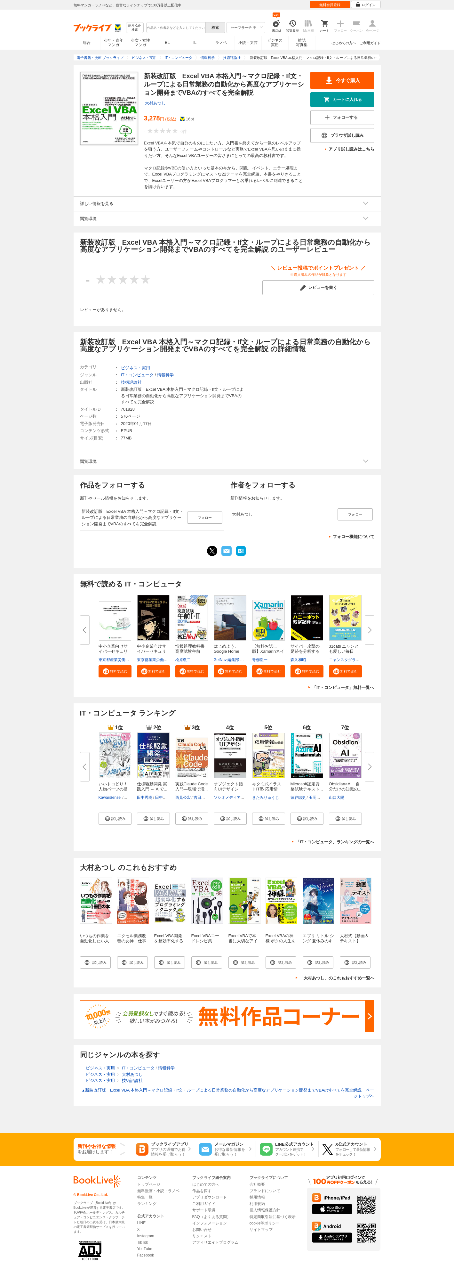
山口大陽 (336, 797)
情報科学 (165, 374)
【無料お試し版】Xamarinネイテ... (268, 651)
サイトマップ (261, 1229)
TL (194, 42)
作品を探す (201, 1191)
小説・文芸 (248, 42)
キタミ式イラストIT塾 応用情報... (266, 789)
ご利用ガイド (370, 43)
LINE (141, 1223)
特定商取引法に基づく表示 (273, 1217)
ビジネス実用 (275, 42)
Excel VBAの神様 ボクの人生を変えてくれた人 (281, 940)
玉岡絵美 (316, 797)
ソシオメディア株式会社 (235, 797)
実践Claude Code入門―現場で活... (191, 786)
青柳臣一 (259, 660)
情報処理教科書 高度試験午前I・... (189, 651)
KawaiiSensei (110, 797)
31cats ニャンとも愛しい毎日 (344, 649)
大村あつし (155, 103)
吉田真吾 (201, 797)
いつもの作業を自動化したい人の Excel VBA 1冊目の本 (94, 943)
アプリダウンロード (209, 1197)
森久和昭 (298, 660)
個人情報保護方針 (265, 1210)
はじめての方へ (343, 43)
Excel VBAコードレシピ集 (205, 938)
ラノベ (221, 42)
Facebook (145, 1255)
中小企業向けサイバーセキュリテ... (113, 651)
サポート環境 (203, 1210)
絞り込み (134, 27)
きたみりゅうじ (265, 797)
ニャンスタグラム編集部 (350, 660)
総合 (87, 42)
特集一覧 (145, 1197)
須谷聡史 (298, 797)
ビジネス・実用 (135, 367)
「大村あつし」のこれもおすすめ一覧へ (336, 978)
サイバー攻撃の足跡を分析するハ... (305, 651)
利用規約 (257, 1203)
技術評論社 (131, 382)
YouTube (144, 1249)
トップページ (148, 1184)
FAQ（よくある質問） (211, 1217)
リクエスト (201, 1236)
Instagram (145, 1236)
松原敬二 (183, 660)
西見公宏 (183, 797)
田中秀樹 (144, 797)
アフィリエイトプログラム (215, 1242)
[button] (115, 671)
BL (167, 42)
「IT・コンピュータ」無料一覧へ (343, 687)
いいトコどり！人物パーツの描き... (113, 789)
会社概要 (257, 1184)
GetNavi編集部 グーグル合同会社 (242, 660)
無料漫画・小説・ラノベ (158, 1191)
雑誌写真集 (301, 42)
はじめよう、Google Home (226, 649)
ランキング (146, 1203)
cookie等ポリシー (265, 1223)
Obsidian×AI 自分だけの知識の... (345, 786)
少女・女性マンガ (140, 42)
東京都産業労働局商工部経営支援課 (129, 660)
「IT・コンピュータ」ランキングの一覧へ (335, 841)
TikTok (142, 1242)
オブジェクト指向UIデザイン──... (228, 789)
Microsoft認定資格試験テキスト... (307, 786)
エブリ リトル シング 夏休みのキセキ (318, 940)
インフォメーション (209, 1223)
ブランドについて (265, 1191)
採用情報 (257, 1197)
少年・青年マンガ (113, 42)
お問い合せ (201, 1229)
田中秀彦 (163, 797)
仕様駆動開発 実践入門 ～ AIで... (152, 786)
